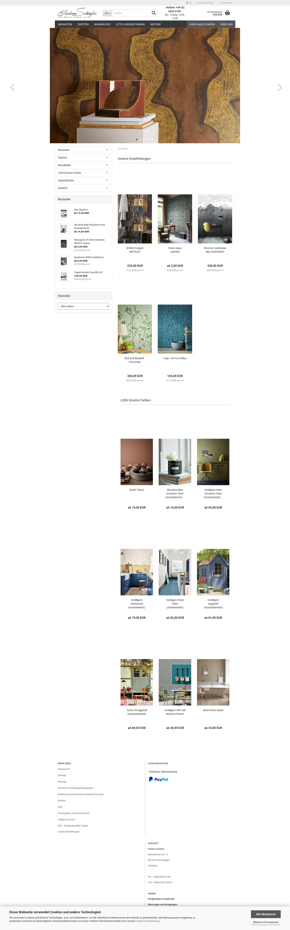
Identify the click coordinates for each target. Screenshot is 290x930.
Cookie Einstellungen (69, 831)
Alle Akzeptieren (266, 914)
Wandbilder (102, 24)
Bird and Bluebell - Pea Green (135, 360)
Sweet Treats (136, 489)
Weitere (155, 24)
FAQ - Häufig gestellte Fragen (73, 825)
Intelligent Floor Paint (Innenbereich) (175, 604)
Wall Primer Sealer (213, 710)
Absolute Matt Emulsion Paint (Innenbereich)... (175, 493)
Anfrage (62, 775)
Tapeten (83, 24)
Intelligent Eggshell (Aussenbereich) (213, 604)
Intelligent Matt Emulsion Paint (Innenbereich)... (213, 493)
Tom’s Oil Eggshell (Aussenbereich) (137, 712)
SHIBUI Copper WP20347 (134, 250)
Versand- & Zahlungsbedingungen (75, 788)
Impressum (64, 769)
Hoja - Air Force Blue (175, 358)
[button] (189, 3)
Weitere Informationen (266, 922)
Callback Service (66, 819)
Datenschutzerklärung (147, 921)
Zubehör (63, 188)
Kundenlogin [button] (205, 2)
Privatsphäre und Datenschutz (73, 813)
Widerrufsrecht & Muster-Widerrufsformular (81, 794)
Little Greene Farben (130, 24)
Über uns (226, 24)
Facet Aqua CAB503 (175, 250)
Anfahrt (61, 800)
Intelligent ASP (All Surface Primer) (174, 712)
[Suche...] (107, 13)
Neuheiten (65, 24)
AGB (60, 807)
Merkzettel (226, 2)
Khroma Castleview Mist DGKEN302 (215, 250)
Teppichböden (66, 180)
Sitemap (62, 781)
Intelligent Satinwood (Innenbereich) (136, 604)
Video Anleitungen (202, 24)
